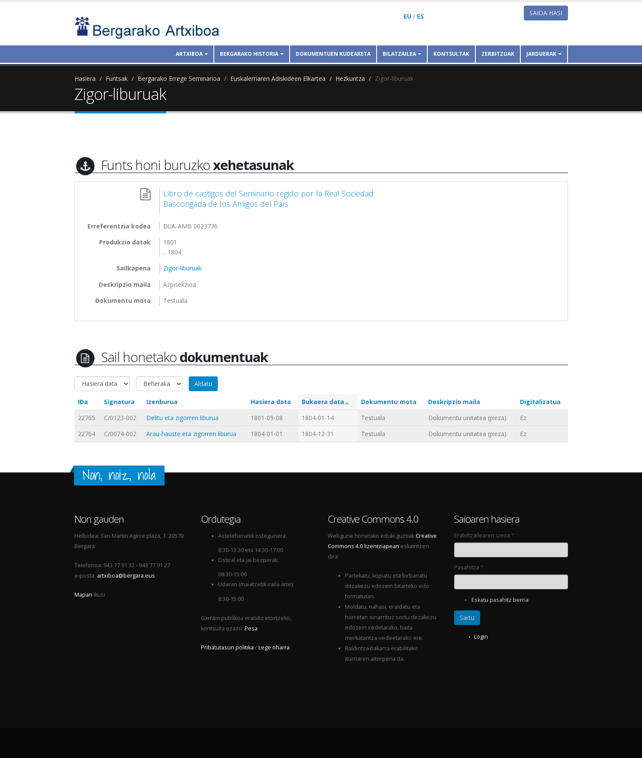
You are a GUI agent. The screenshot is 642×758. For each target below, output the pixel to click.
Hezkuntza (350, 78)
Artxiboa (192, 54)
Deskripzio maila (454, 402)
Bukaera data (326, 402)
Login (481, 636)
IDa (83, 402)
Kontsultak (451, 54)
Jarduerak (543, 54)
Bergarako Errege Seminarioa (179, 78)
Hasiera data (271, 402)
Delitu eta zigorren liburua (182, 418)
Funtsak (117, 78)
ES (420, 16)
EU (407, 16)
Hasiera (85, 78)
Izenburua (161, 402)
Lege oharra (274, 647)
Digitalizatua (540, 402)
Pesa (251, 628)
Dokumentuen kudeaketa (333, 54)
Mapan (83, 594)
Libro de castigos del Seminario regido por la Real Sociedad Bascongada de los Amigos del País (268, 198)
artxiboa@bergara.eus (126, 575)
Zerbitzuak (497, 54)
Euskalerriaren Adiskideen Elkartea (278, 78)
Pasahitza (469, 567)
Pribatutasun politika (227, 647)
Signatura (119, 402)
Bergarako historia (252, 54)
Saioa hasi (545, 13)
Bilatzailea (402, 54)
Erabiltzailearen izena (484, 535)
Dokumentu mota (388, 402)
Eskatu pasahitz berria (500, 600)
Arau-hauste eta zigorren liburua (191, 434)
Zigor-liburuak (394, 78)
